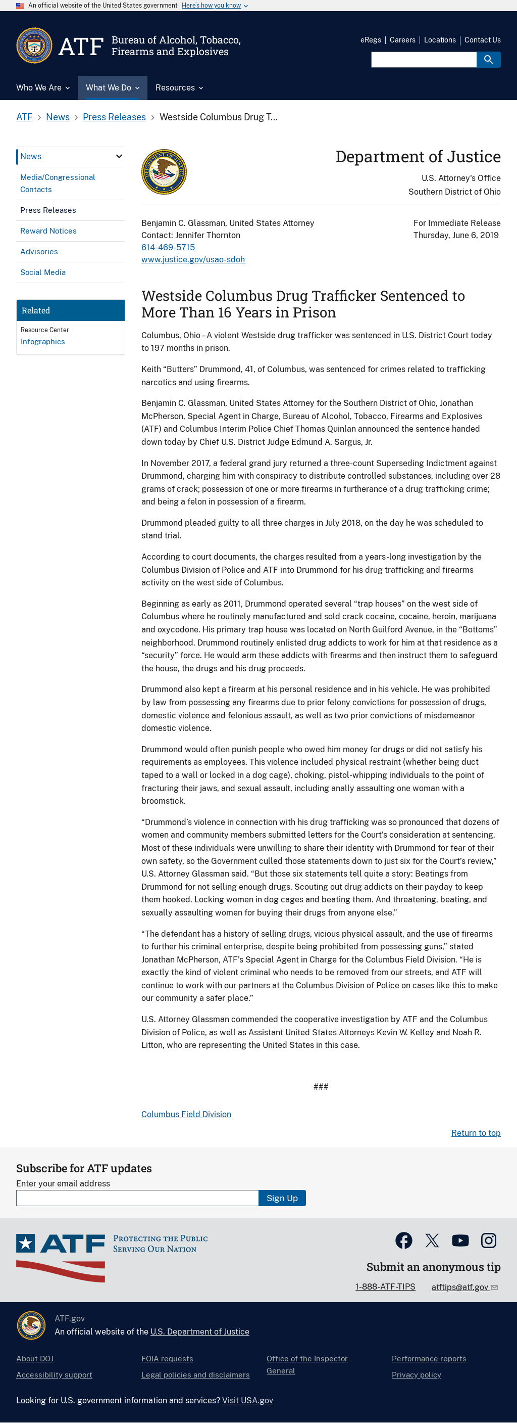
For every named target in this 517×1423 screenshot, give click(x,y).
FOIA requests (167, 1358)
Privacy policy (416, 1374)
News (58, 117)
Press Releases (114, 117)
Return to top (476, 1133)
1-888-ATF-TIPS (385, 1287)
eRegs (370, 39)
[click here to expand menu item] (119, 156)
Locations (440, 39)
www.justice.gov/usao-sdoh (193, 259)
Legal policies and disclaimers (195, 1374)
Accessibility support (54, 1374)
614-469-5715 (168, 247)
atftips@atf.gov (461, 1287)
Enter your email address (63, 1183)
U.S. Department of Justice (199, 1332)
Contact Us (482, 39)
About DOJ (35, 1358)
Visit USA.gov (247, 1400)
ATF (24, 117)
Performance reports (429, 1358)
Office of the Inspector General (307, 1364)
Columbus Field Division (186, 1114)
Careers (403, 39)
